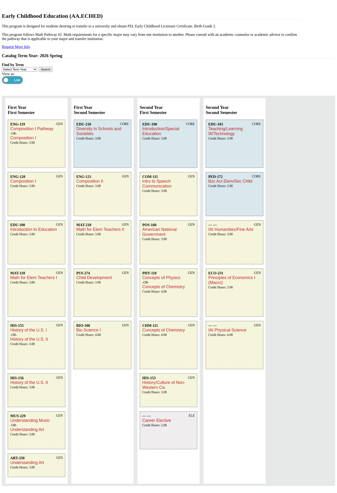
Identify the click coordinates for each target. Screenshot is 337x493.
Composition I (23, 138)
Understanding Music (30, 420)
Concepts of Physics (161, 277)
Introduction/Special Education (160, 131)
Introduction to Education (33, 229)
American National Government (159, 232)
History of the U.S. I (28, 330)
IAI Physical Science (227, 330)
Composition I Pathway (31, 128)
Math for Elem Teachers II (100, 229)
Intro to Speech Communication (157, 183)
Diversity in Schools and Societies (98, 131)
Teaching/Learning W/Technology (225, 131)
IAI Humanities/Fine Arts (230, 229)
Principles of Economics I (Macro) (231, 280)
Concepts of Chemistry (163, 286)
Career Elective (156, 420)
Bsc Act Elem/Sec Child (230, 181)
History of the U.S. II (29, 339)
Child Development (94, 277)
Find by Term (13, 65)
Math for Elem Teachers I (33, 277)
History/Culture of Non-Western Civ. (163, 385)
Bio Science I (88, 330)
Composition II (89, 181)
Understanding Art (27, 429)
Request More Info (16, 47)
